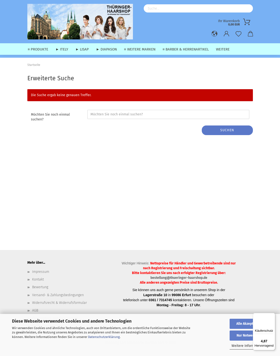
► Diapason (106, 49)
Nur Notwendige (249, 335)
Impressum (40, 272)
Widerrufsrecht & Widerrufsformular (59, 303)
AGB (35, 310)
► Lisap (82, 49)
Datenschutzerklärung (104, 337)
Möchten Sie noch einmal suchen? (50, 116)
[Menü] (272, 316)
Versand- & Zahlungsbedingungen (58, 295)
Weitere (223, 49)
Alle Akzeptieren (248, 324)
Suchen (227, 130)
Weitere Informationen (249, 346)
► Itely (61, 49)
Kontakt (38, 279)
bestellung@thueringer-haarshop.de (178, 278)
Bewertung (40, 287)
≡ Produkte (38, 49)
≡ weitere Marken (139, 49)
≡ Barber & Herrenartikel (186, 49)
